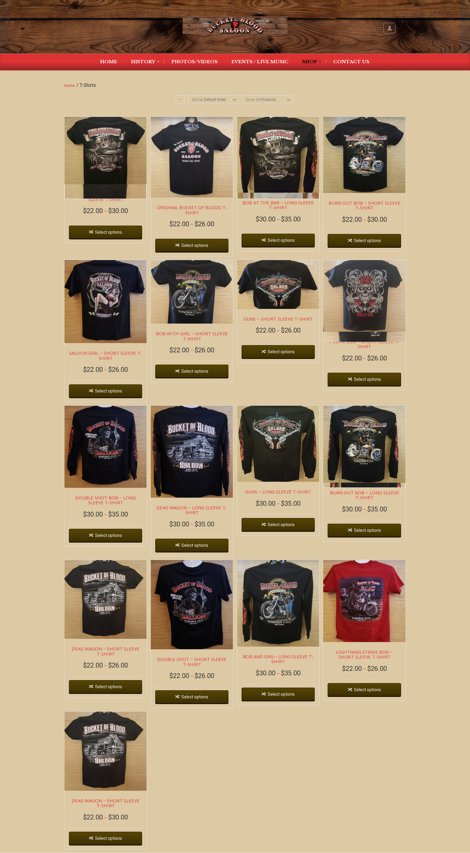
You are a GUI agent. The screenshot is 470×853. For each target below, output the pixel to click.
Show (261, 100)
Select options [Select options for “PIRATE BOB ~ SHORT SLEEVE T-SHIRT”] (367, 379)
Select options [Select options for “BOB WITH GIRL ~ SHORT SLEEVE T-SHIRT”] (194, 371)
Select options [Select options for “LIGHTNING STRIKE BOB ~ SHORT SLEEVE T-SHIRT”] (367, 689)
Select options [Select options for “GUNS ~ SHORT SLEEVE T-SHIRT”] (281, 351)
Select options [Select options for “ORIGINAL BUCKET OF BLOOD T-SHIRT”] (194, 245)
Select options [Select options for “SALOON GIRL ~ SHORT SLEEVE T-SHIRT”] (108, 391)
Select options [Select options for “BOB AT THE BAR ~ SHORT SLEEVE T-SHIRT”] (108, 232)
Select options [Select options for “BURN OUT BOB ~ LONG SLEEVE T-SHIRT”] (367, 530)
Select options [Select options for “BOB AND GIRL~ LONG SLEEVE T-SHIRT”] (281, 694)
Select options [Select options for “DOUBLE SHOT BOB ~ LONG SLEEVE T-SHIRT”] (108, 535)
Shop (309, 61)
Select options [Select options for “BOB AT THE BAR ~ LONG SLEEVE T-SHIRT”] (281, 240)
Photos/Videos (194, 61)
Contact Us (351, 61)
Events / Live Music (259, 61)
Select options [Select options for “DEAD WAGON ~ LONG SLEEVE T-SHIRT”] (194, 545)
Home (108, 61)
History (143, 61)
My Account (389, 28)
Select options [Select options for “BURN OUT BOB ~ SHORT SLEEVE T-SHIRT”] (367, 240)
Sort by (209, 100)
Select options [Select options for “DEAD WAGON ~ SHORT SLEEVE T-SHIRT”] (108, 686)
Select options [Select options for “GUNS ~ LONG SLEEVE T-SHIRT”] (281, 524)
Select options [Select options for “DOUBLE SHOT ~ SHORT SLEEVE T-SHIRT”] (194, 697)
